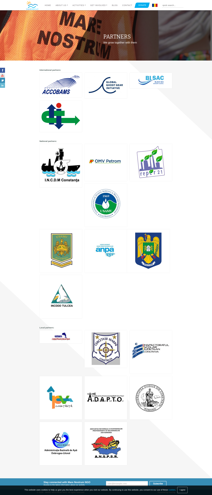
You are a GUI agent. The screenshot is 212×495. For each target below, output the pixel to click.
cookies (171, 490)
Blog (115, 5)
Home (48, 5)
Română (155, 5)
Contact (127, 5)
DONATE (142, 5)
